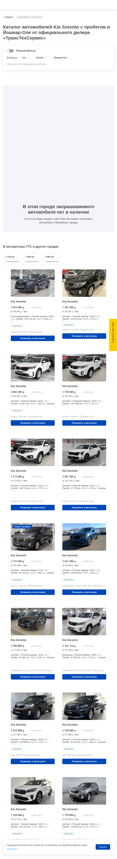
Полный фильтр (26, 50)
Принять (103, 847)
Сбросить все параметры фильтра (26, 64)
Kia (23, 57)
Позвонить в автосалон (32, 228)
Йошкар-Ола (60, 57)
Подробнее (12, 849)
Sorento (40, 57)
